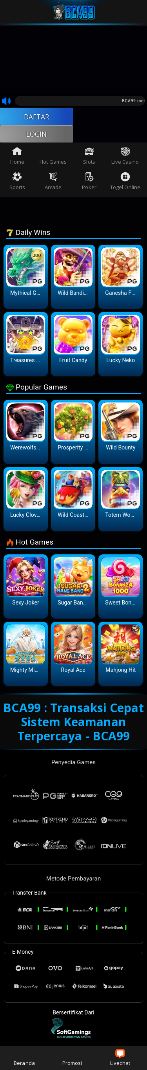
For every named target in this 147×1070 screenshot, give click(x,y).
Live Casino (125, 157)
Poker (89, 182)
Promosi (72, 1057)
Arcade (53, 182)
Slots (89, 157)
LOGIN (36, 134)
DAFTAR (36, 116)
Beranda (24, 1057)
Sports (17, 182)
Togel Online (125, 182)
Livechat (120, 1057)
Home (17, 157)
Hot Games (53, 157)
